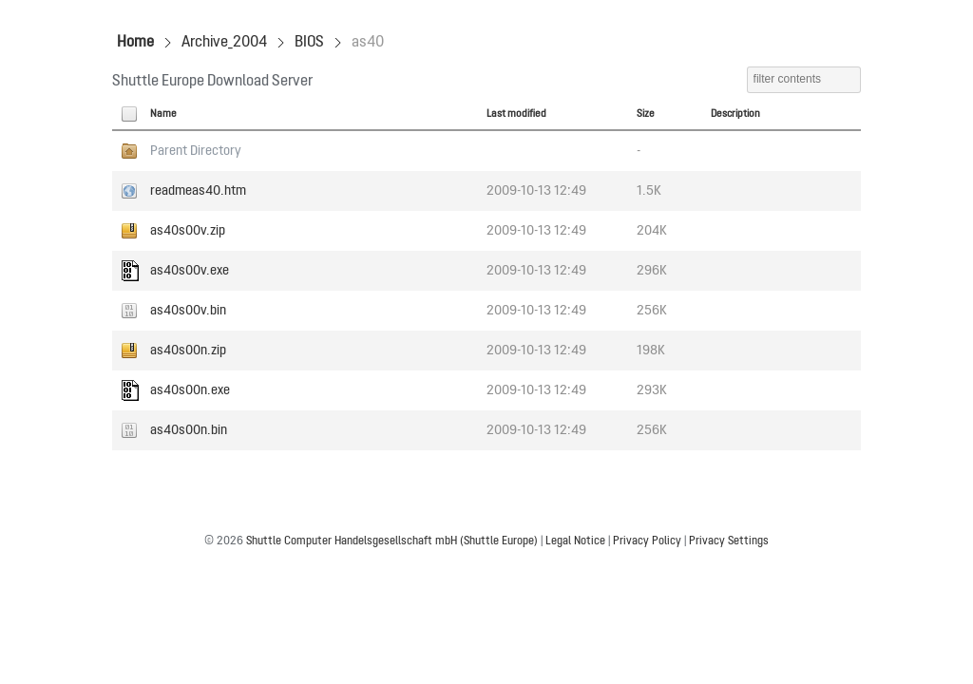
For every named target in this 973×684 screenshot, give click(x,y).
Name (163, 114)
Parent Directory (195, 151)
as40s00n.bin (188, 430)
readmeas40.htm (198, 191)
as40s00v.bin (188, 310)
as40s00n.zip (188, 350)
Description (735, 114)
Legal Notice (575, 541)
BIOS (309, 42)
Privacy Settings (729, 541)
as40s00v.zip (187, 231)
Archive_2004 (224, 42)
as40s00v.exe (189, 270)
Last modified (516, 114)
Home (135, 42)
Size (646, 114)
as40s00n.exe (190, 390)
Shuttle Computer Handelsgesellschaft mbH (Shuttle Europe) (392, 541)
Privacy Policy (647, 541)
